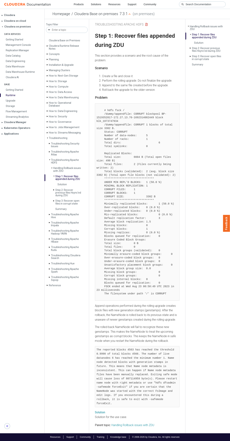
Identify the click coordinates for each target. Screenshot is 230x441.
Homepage (61, 14)
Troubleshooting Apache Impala (65, 224)
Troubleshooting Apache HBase (65, 240)
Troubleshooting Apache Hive (65, 216)
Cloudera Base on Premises (64, 40)
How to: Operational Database (60, 104)
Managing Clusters (59, 70)
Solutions (96, 4)
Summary (61, 209)
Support (132, 4)
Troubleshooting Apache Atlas (65, 153)
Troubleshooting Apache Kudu (65, 248)
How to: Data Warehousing (64, 97)
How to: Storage (58, 81)
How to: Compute (58, 86)
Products (79, 4)
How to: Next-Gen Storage (63, 75)
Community (150, 4)
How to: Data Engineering (63, 111)
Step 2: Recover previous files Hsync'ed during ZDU (68, 193)
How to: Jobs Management (64, 127)
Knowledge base (118, 437)
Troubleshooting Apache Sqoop (65, 278)
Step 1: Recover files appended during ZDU (67, 177)
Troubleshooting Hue (63, 263)
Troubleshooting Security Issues (65, 145)
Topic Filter (52, 24)
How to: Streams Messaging (65, 132)
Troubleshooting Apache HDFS (65, 161)
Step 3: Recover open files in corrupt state (67, 202)
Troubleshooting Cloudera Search (65, 256)
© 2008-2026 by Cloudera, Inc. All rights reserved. (156, 437)
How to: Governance (60, 121)
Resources (114, 4)
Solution (62, 184)
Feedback (226, 223)
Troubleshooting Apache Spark (65, 270)
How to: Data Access (60, 92)
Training (100, 437)
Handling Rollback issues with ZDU (67, 169)
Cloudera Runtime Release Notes (64, 47)
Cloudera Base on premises (96, 14)
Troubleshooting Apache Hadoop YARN (65, 232)
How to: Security (58, 116)
